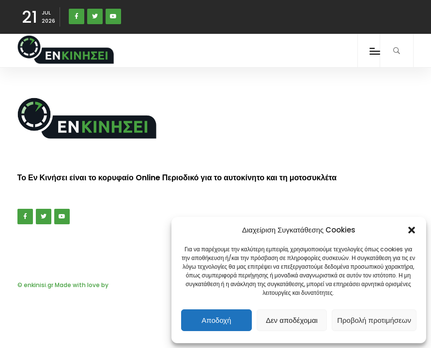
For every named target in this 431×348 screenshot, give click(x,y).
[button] (411, 230)
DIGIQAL (121, 285)
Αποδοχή (216, 320)
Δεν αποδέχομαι (292, 320)
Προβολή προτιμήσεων (374, 320)
